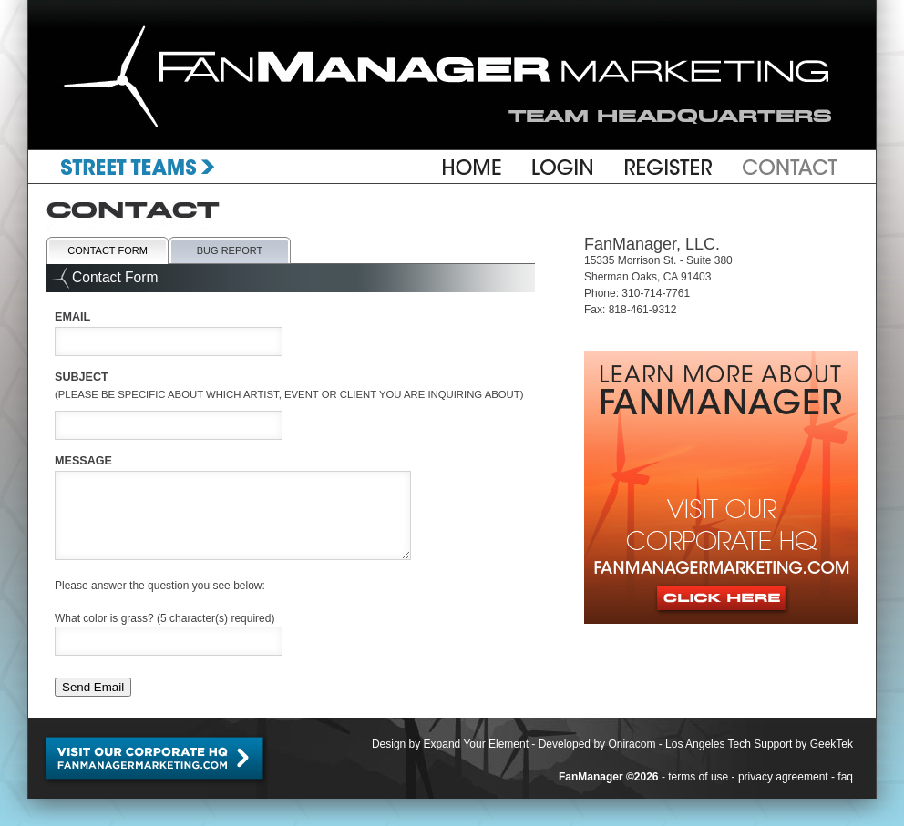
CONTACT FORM (107, 250)
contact (782, 167)
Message (83, 460)
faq (845, 776)
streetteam (147, 167)
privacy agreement (783, 776)
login (563, 167)
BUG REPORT (230, 250)
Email (72, 317)
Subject (289, 379)
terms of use (698, 776)
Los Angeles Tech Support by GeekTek (759, 744)
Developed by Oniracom (597, 744)
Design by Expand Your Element (450, 744)
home (471, 167)
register (668, 167)
